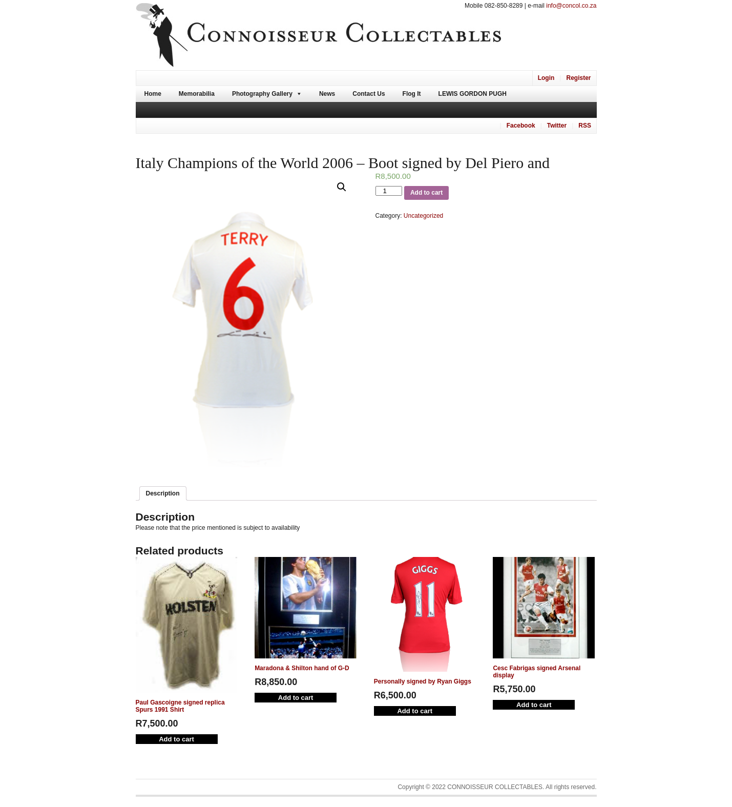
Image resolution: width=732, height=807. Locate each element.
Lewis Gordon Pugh (472, 93)
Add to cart (426, 192)
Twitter (557, 125)
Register (578, 77)
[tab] (162, 493)
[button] (341, 187)
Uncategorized (423, 215)
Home (152, 93)
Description (163, 493)
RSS (584, 125)
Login (546, 77)
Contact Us (368, 93)
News (327, 93)
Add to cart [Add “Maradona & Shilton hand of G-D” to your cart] (295, 697)
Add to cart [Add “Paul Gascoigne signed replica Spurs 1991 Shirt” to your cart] (176, 739)
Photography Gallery (262, 93)
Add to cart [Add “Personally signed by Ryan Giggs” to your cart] (414, 711)
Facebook (521, 125)
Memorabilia (197, 93)
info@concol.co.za (571, 5)
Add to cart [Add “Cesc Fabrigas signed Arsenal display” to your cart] (534, 705)
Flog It (412, 93)
